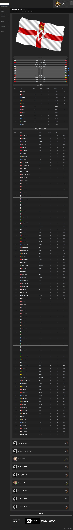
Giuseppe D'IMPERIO (27, 250)
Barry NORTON (26, 413)
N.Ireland (47, 60)
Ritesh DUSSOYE (27, 422)
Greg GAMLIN (26, 383)
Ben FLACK (26, 232)
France (47, 62)
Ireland (47, 81)
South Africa (38, 68)
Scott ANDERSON (27, 171)
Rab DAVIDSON (27, 337)
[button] (48, 5)
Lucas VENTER (26, 316)
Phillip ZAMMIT (26, 368)
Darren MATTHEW (27, 295)
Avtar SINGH (26, 271)
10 (41, 62)
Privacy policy (16, 528)
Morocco (38, 75)
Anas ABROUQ (26, 428)
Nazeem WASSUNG (27, 226)
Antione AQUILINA (27, 183)
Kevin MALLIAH (27, 201)
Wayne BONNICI (27, 138)
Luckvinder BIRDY (27, 334)
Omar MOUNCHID (27, 392)
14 (41, 73)
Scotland (47, 70)
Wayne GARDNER (27, 286)
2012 (34, 11)
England (47, 66)
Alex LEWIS (26, 168)
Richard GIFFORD (27, 331)
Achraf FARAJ (26, 404)
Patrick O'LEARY (27, 343)
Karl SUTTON (26, 229)
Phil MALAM (26, 389)
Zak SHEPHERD (26, 238)
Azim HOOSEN (26, 328)
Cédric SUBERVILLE (27, 247)
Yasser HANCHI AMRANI (28, 241)
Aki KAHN (26, 416)
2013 (31, 11)
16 (41, 71)
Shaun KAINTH (26, 262)
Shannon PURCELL (27, 244)
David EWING (26, 277)
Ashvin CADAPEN (27, 280)
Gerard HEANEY (27, 195)
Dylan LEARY (26, 147)
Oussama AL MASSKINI (28, 174)
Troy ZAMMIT (26, 177)
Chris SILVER (26, 319)
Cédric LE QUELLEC (27, 180)
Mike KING (26, 204)
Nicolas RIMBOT (27, 144)
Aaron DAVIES (26, 274)
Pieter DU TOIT (27, 377)
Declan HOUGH (26, 253)
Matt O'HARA (26, 398)
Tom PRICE (26, 304)
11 (44, 62)
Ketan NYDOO (26, 322)
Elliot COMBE (26, 289)
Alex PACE (26, 307)
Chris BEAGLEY (26, 192)
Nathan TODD (26, 434)
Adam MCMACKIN (27, 259)
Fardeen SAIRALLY (27, 159)
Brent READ (26, 425)
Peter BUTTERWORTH (28, 198)
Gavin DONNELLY (27, 401)
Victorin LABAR (26, 310)
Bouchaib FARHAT (27, 186)
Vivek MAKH (26, 325)
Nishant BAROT (27, 189)
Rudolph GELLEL (27, 268)
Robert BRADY (26, 156)
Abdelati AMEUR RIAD (28, 165)
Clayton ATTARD (27, 162)
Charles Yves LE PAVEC (28, 380)
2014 (28, 11)
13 (44, 66)
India (39, 60)
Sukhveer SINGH (27, 292)
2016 (22, 11)
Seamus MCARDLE (27, 298)
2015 (25, 11)
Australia (38, 64)
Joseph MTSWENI (27, 265)
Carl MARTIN (26, 150)
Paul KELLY (26, 419)
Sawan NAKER (26, 153)
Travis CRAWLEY (27, 141)
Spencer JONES (26, 256)
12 (41, 60)
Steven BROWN (27, 395)
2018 (16, 11)
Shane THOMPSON (27, 135)
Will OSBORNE (26, 371)
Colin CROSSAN (27, 359)
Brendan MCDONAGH (28, 365)
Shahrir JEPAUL (26, 386)
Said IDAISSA (26, 301)
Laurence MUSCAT (27, 410)
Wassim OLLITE (27, 374)
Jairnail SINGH (26, 431)
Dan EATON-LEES (27, 283)
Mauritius (47, 77)
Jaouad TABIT (26, 313)
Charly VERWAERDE (27, 235)
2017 (19, 11)
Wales (25, 103)
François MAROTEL (27, 407)
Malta (39, 79)
